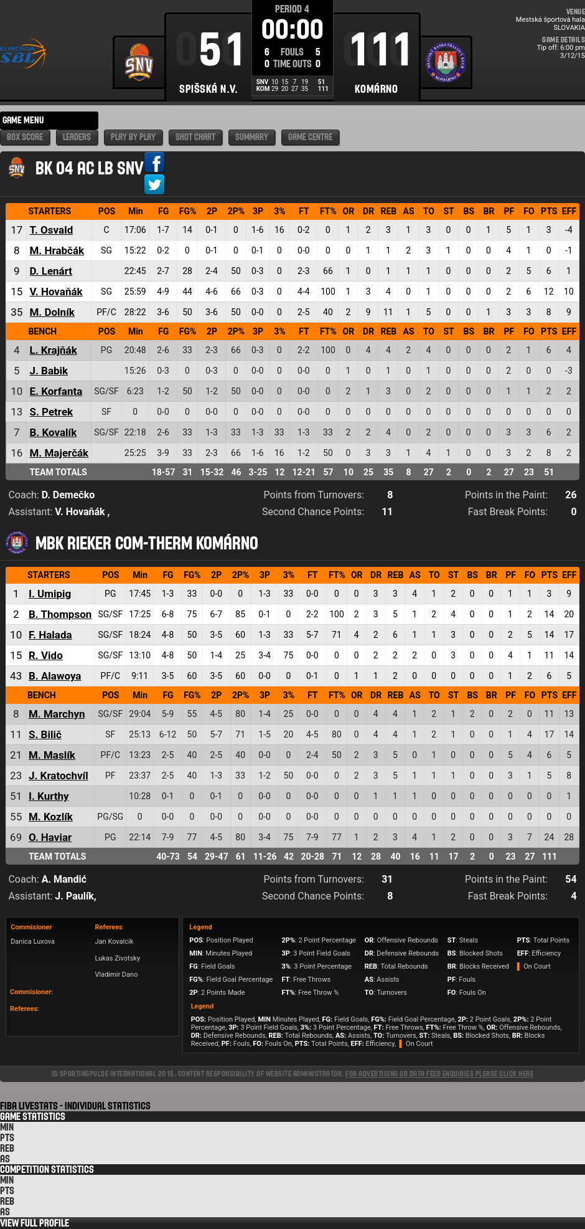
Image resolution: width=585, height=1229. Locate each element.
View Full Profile (34, 1223)
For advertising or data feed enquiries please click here (439, 1074)
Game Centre (310, 137)
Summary (251, 137)
